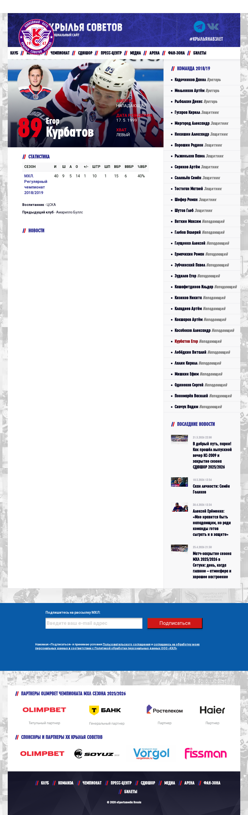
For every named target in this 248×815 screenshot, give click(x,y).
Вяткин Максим (199, 221)
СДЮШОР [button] (85, 53)
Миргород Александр (201, 123)
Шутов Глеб (193, 210)
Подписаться (174, 623)
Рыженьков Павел (199, 156)
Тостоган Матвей (198, 188)
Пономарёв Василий (203, 395)
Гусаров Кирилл (196, 112)
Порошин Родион (198, 145)
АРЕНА (189, 783)
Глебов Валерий (199, 232)
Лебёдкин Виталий (202, 352)
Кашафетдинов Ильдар (206, 286)
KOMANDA (65, 783)
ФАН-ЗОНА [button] (176, 53)
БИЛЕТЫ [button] (199, 53)
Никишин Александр (201, 134)
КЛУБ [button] (14, 53)
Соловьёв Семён (197, 177)
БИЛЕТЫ (130, 791)
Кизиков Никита (200, 297)
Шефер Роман (195, 199)
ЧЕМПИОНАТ (92, 783)
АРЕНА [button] (154, 53)
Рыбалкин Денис (196, 101)
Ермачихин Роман (201, 254)
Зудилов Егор (197, 276)
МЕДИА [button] (135, 53)
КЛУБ (45, 783)
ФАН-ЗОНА (212, 783)
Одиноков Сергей (201, 385)
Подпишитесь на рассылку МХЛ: (73, 612)
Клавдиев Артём (200, 308)
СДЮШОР (148, 783)
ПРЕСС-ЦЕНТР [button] (111, 53)
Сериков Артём (196, 167)
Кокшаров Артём (200, 319)
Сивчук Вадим (198, 406)
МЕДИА (169, 783)
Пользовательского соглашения (126, 644)
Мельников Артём (197, 90)
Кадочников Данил (198, 79)
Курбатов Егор (198, 341)
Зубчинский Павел (202, 265)
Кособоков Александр (204, 330)
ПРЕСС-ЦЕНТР (121, 783)
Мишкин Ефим (198, 374)
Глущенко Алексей (202, 243)
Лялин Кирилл (198, 363)
